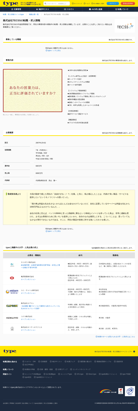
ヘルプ (88, 3)
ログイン (113, 3)
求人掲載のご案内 (98, 3)
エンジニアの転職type (33, 374)
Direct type (92, 374)
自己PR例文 (29, 365)
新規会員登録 (128, 3)
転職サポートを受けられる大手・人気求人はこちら (116, 337)
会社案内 (5, 403)
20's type (80, 374)
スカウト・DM (30, 362)
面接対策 (119, 362)
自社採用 (18, 403)
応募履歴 (44, 362)
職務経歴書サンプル (104, 362)
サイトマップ (78, 3)
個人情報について (27, 403)
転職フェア (71, 362)
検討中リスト (57, 362)
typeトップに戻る (54, 50)
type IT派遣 (127, 374)
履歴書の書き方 (86, 362)
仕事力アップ (63, 369)
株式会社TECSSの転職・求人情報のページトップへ (113, 352)
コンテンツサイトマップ (81, 369)
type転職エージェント (109, 374)
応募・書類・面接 (46, 369)
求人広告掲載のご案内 (50, 403)
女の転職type (51, 374)
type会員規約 (38, 403)
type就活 (28, 377)
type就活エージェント (44, 377)
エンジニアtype (66, 374)
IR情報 (12, 403)
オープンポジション (28, 279)
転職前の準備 (30, 369)
